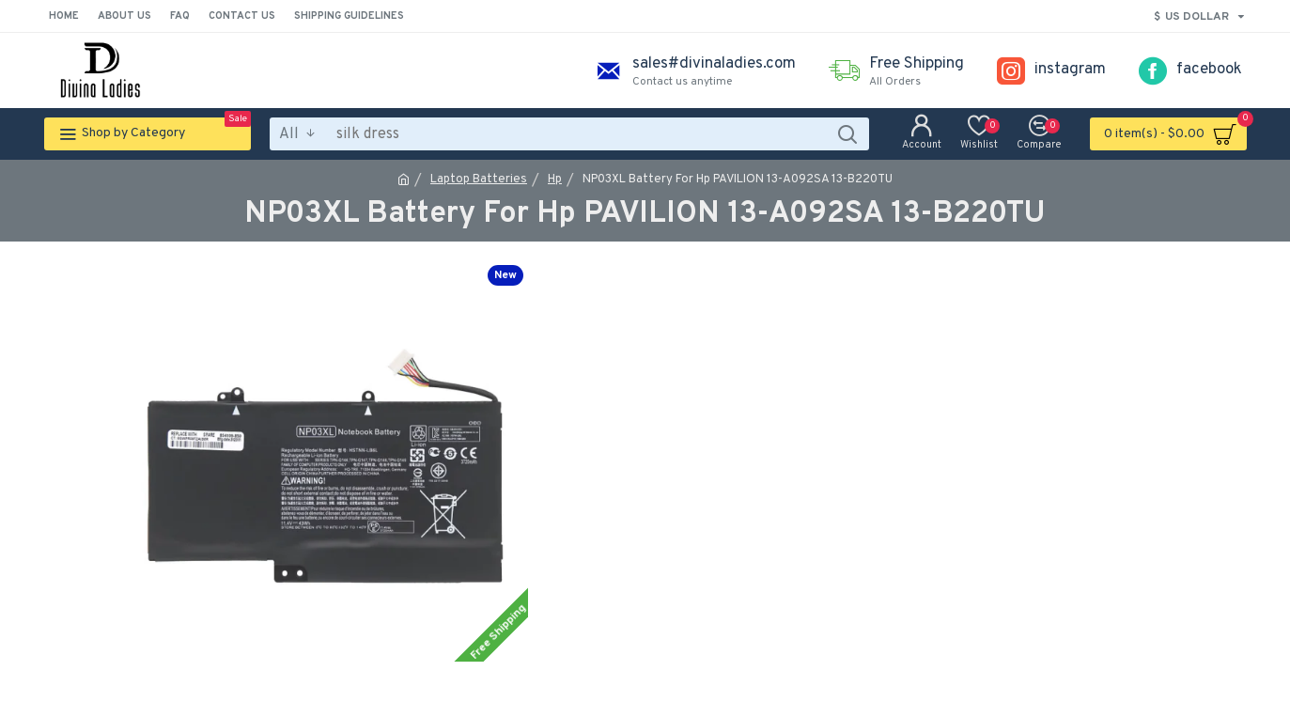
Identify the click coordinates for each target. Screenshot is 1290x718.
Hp (555, 179)
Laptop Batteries (478, 179)
